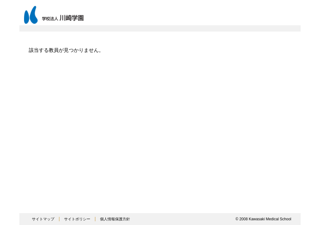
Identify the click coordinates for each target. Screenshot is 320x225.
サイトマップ (43, 219)
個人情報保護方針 (115, 219)
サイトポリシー (77, 219)
